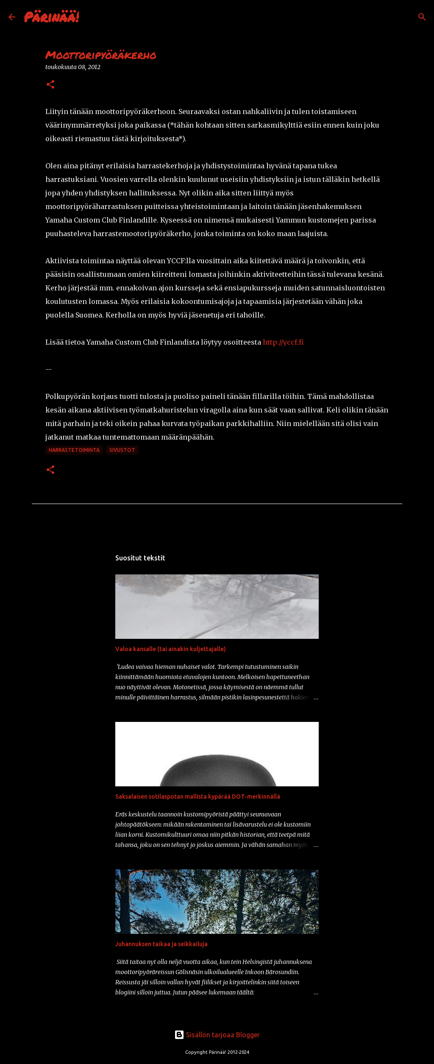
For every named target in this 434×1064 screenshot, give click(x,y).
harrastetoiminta (74, 450)
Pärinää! (51, 16)
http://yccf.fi (283, 342)
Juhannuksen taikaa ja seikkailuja (161, 944)
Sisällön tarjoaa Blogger (217, 1035)
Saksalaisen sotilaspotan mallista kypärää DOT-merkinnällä (197, 796)
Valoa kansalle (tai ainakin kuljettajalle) (170, 649)
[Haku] (91, 17)
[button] (50, 85)
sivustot (122, 450)
